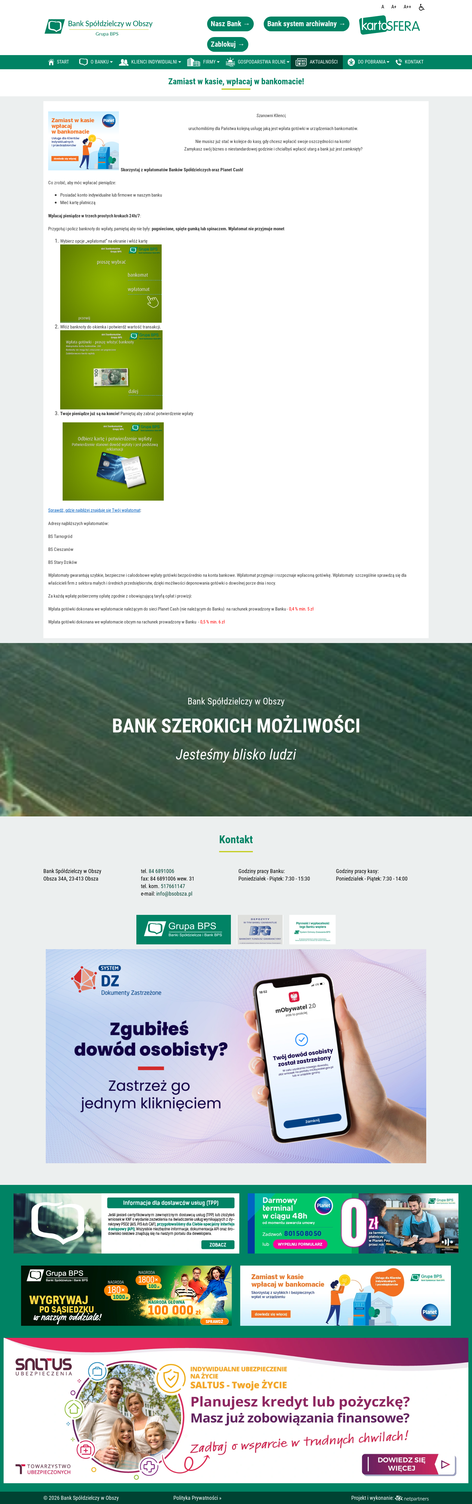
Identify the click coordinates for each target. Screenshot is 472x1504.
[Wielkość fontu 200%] (407, 7)
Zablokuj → (228, 44)
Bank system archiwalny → (306, 24)
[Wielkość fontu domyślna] (383, 7)
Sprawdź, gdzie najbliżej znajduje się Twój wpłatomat (94, 510)
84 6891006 (161, 871)
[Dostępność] (421, 7)
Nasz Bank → (230, 24)
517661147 (173, 886)
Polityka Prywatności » (197, 1498)
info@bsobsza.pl (174, 893)
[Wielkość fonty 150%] (394, 7)
